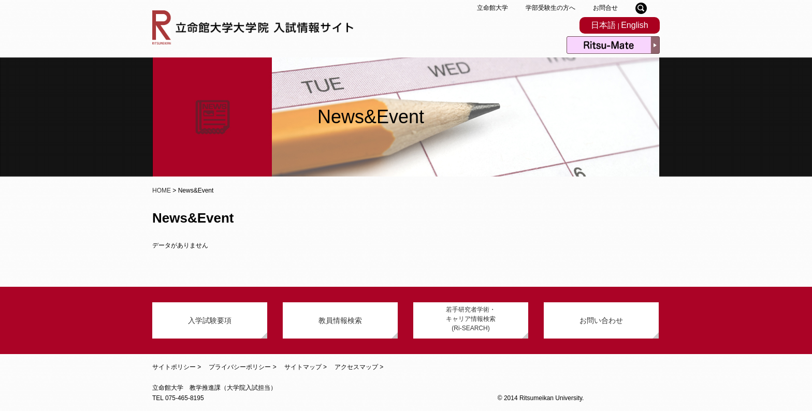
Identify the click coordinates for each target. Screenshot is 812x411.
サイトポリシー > (176, 367)
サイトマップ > (305, 367)
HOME (161, 190)
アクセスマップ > (359, 367)
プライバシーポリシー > (242, 367)
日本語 (603, 25)
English (634, 25)
